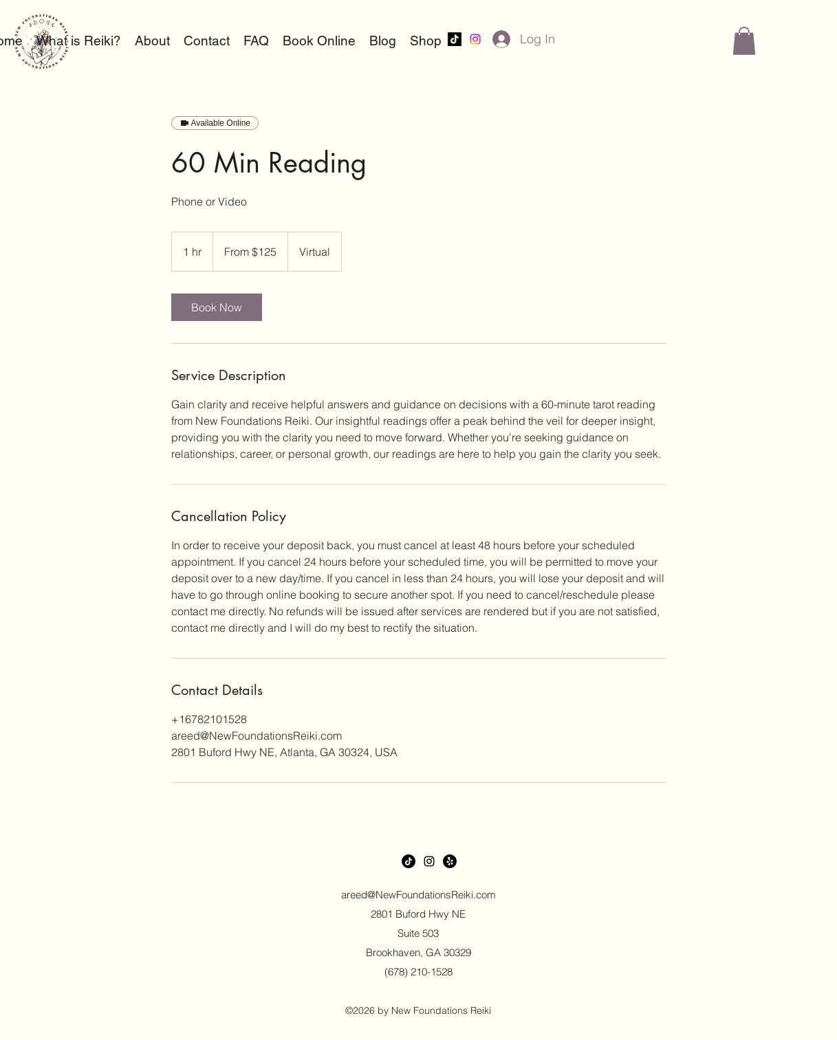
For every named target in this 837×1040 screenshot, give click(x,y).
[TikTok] (454, 39)
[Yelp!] (450, 861)
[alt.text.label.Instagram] (475, 39)
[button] (744, 41)
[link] (216, 307)
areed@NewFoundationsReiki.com (418, 894)
